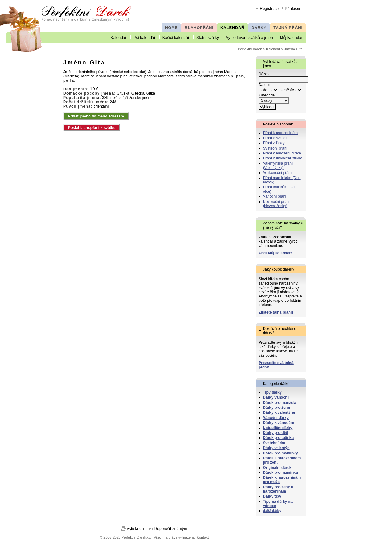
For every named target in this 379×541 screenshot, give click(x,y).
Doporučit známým (170, 528)
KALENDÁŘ (232, 27)
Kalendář (118, 37)
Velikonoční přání (277, 172)
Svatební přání (275, 148)
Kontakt (203, 537)
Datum (264, 85)
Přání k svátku (275, 138)
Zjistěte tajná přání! (276, 312)
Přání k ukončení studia (282, 158)
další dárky (272, 511)
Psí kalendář (144, 37)
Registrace (269, 8)
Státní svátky (207, 37)
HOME (171, 27)
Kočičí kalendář (176, 37)
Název (264, 74)
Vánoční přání (274, 196)
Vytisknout (136, 528)
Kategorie (267, 95)
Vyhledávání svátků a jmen (249, 37)
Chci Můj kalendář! (275, 253)
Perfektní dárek (250, 49)
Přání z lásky (274, 143)
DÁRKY (258, 27)
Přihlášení (293, 8)
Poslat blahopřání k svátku (91, 127)
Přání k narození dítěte (282, 153)
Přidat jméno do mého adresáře (96, 116)
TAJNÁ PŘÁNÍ (287, 27)
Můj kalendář (291, 37)
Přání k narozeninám (280, 133)
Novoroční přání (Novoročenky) (276, 203)
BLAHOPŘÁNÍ (199, 27)
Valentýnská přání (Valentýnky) (278, 165)
